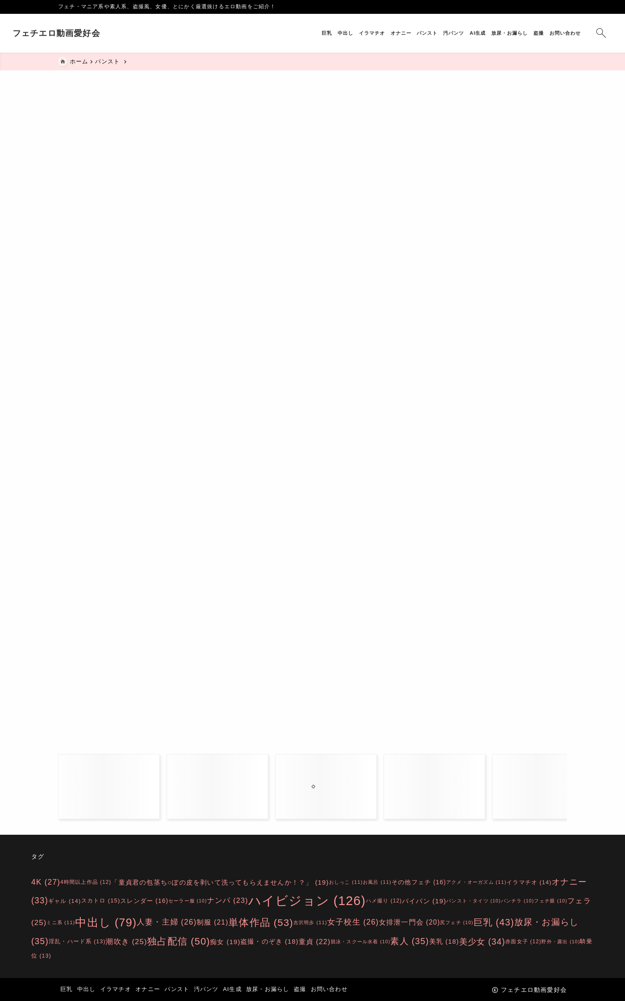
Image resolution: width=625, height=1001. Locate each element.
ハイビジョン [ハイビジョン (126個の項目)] (307, 901)
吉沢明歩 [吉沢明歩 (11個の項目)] (310, 922)
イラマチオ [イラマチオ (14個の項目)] (529, 882)
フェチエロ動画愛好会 (102, 33)
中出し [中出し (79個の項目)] (106, 922)
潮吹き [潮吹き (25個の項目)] (126, 941)
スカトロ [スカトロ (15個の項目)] (101, 901)
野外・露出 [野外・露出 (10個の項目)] (560, 941)
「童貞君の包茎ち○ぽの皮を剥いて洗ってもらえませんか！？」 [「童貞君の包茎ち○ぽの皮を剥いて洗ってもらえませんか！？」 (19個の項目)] (220, 882)
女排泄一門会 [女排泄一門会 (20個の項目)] (409, 922)
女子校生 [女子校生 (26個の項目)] (353, 922)
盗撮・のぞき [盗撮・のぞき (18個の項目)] (269, 941)
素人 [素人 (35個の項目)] (409, 941)
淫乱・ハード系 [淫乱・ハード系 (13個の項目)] (77, 941)
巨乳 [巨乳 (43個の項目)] (494, 922)
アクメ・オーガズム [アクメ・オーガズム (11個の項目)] (476, 882)
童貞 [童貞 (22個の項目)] (315, 941)
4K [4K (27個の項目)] (45, 882)
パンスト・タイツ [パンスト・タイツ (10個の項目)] (473, 900)
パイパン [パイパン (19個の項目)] (424, 901)
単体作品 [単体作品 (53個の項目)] (260, 922)
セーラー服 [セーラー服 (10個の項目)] (187, 900)
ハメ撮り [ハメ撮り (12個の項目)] (384, 901)
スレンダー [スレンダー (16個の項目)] (144, 900)
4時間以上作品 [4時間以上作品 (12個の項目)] (85, 882)
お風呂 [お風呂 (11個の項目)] (377, 882)
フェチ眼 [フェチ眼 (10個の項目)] (550, 900)
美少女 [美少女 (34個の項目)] (482, 941)
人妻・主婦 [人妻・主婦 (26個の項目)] (167, 922)
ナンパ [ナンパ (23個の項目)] (227, 901)
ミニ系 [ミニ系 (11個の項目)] (60, 922)
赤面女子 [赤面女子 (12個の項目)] (523, 941)
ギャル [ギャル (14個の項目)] (64, 901)
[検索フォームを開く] (555, 33)
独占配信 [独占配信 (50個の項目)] (178, 941)
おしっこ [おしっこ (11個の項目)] (346, 882)
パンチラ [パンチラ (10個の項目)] (517, 900)
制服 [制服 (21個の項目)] (212, 922)
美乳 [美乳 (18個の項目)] (444, 941)
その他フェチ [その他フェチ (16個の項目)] (418, 882)
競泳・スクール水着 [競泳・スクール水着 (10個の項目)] (361, 941)
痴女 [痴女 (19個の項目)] (225, 941)
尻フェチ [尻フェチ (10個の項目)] (457, 922)
